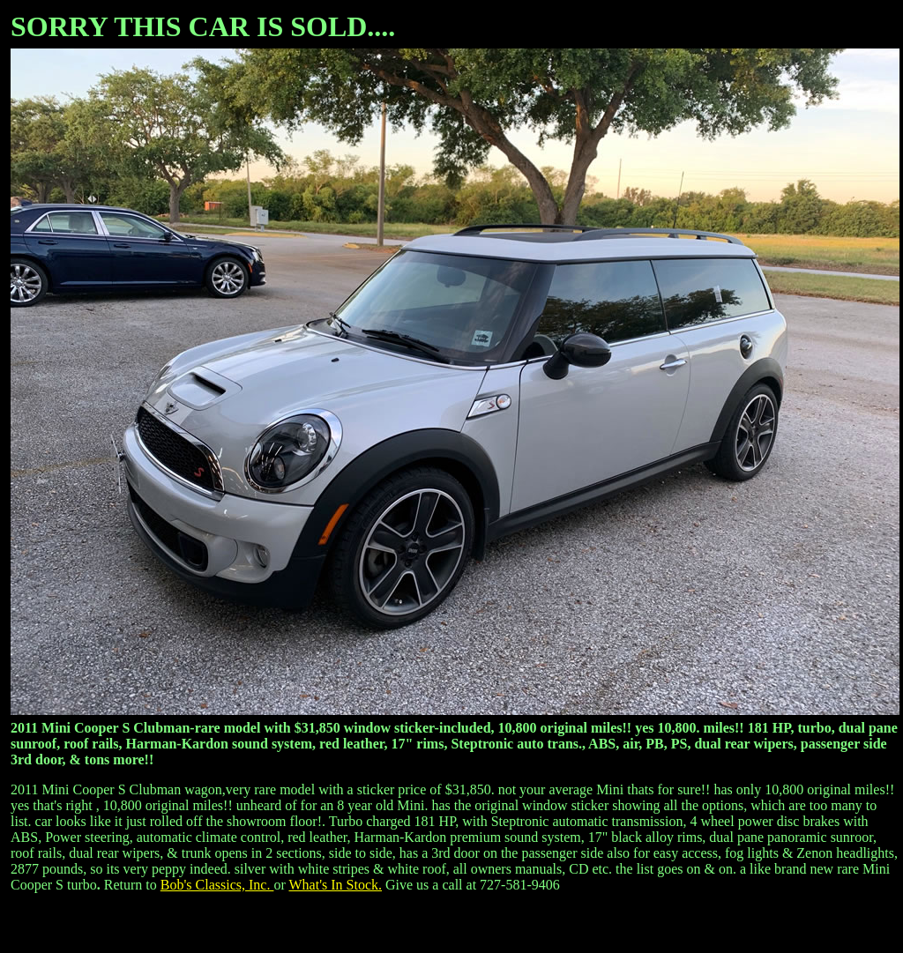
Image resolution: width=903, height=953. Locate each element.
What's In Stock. (335, 884)
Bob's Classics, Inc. (217, 884)
